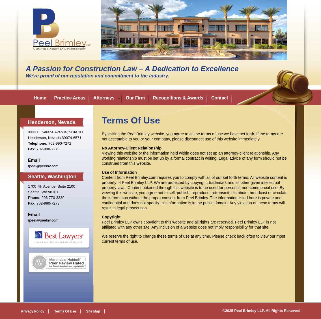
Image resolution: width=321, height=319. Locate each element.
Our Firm (135, 98)
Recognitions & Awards (178, 98)
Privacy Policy (32, 311)
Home (40, 98)
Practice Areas (69, 98)
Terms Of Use (65, 311)
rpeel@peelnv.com (43, 166)
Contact (219, 98)
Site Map (93, 311)
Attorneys (104, 98)
